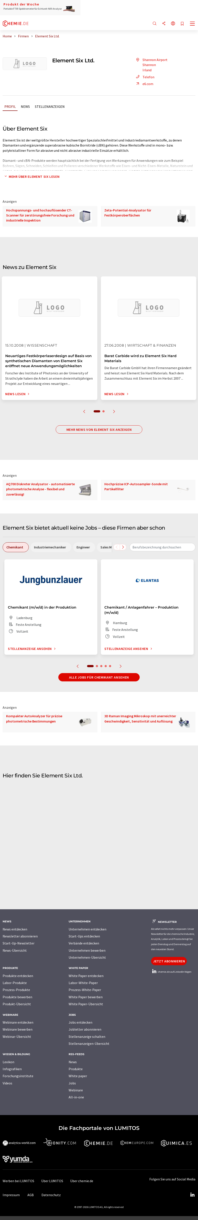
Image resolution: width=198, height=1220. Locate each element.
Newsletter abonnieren (20, 936)
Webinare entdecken (18, 1022)
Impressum (11, 1195)
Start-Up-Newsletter (18, 943)
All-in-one (76, 1097)
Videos (7, 1083)
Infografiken (12, 1069)
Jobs (72, 1083)
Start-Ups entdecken (84, 936)
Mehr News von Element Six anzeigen (99, 429)
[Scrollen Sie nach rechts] (123, 547)
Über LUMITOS (52, 1181)
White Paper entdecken (86, 976)
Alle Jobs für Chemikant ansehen (99, 677)
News (25, 106)
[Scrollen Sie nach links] (116, 547)
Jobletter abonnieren (85, 1029)
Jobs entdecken (80, 1022)
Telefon (144, 77)
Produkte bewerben (17, 997)
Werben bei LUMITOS (18, 1181)
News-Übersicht (15, 950)
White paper (78, 1076)
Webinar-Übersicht (17, 1036)
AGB (30, 1195)
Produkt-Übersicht (17, 1004)
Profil (10, 106)
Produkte (76, 1069)
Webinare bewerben (17, 1029)
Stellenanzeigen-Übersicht (89, 1043)
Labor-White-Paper (83, 983)
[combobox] (162, 547)
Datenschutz (51, 1195)
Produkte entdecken (18, 976)
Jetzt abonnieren (169, 961)
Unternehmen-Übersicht (87, 957)
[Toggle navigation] (192, 24)
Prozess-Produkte (16, 990)
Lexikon (8, 1062)
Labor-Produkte (15, 983)
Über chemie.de (81, 1181)
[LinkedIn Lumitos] (192, 1195)
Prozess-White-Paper (85, 990)
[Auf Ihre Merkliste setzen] (182, 23)
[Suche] (155, 23)
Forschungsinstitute (18, 1076)
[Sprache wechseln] (173, 23)
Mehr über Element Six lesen (31, 176)
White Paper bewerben (86, 997)
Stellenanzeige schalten (87, 1036)
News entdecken (15, 929)
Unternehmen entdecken (87, 929)
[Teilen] (164, 23)
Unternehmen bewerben (87, 950)
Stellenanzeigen (50, 106)
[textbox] (162, 547)
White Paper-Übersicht (86, 1004)
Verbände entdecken (84, 943)
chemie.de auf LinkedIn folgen (171, 971)
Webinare (76, 1090)
